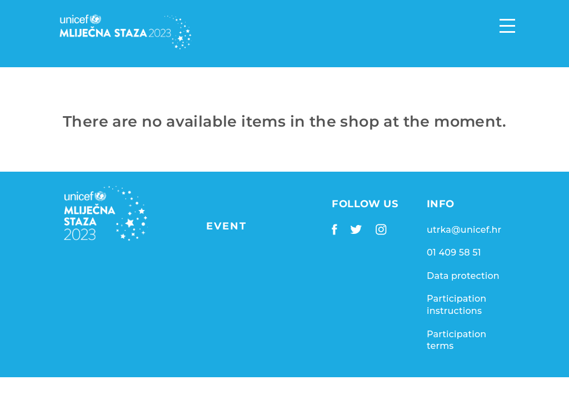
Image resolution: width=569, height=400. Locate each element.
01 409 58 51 (454, 252)
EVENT (226, 226)
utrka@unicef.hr (464, 229)
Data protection (463, 276)
